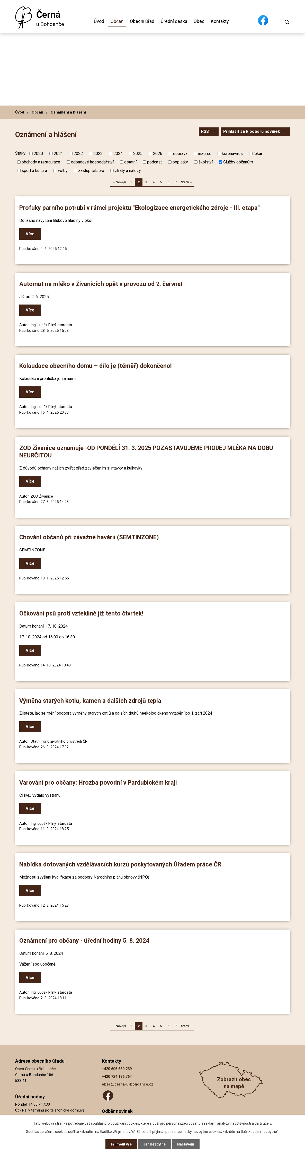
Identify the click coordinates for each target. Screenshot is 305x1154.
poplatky (180, 162)
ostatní (130, 162)
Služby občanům (238, 162)
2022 (78, 153)
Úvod (99, 21)
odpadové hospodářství (92, 162)
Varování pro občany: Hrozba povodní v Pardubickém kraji (98, 782)
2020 (38, 153)
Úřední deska (174, 21)
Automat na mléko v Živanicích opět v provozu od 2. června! (100, 284)
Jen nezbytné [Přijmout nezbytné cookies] (154, 1144)
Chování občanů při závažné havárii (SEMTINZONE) (89, 537)
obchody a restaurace (41, 162)
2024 (118, 153)
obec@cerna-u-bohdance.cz (127, 1084)
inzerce (204, 153)
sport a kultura (34, 170)
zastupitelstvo (91, 170)
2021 (58, 153)
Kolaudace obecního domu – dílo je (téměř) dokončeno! (95, 365)
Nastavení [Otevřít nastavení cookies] (185, 1144)
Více (30, 233)
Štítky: (20, 153)
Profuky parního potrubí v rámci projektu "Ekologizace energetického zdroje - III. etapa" (139, 207)
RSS (208, 131)
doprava (180, 153)
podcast (154, 162)
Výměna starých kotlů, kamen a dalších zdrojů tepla (90, 700)
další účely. (263, 1123)
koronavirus (232, 153)
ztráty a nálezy (128, 170)
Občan (117, 21)
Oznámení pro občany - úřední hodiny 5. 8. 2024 (84, 940)
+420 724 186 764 (117, 1076)
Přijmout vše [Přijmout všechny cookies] (121, 1144)
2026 (157, 153)
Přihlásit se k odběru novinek (255, 131)
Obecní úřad (142, 21)
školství (206, 162)
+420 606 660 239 (117, 1069)
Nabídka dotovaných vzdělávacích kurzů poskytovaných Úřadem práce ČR (120, 864)
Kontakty (220, 21)
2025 (137, 153)
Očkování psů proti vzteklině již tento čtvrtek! (81, 613)
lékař (258, 153)
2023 (98, 153)
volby (63, 170)
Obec (199, 21)
